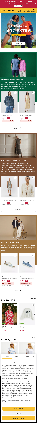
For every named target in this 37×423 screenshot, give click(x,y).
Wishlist (24, 10)
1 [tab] (17, 51)
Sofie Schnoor (5, 199)
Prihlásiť (28, 10)
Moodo (4, 326)
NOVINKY (33, 298)
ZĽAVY (34, 338)
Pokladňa (33, 10)
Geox (3, 277)
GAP (3, 114)
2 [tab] (20, 51)
